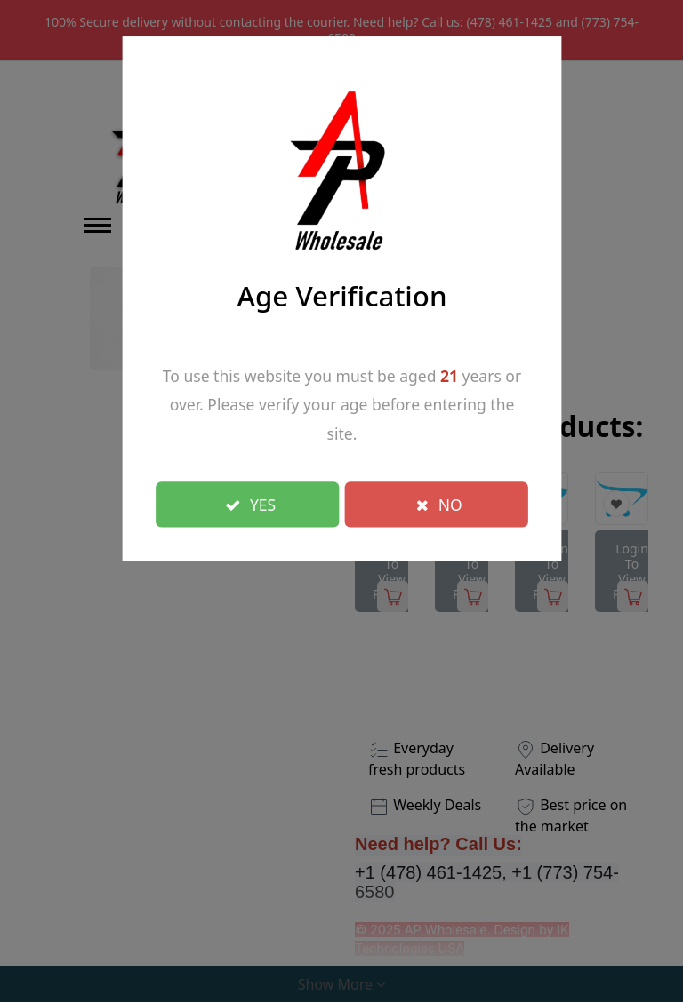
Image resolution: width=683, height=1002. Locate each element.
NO (439, 503)
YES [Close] (250, 503)
